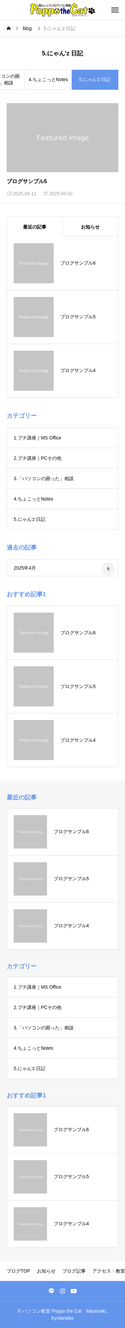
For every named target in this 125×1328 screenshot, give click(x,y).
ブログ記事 (74, 1271)
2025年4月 (25, 568)
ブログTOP (18, 1271)
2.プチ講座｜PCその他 (37, 458)
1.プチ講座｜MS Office (37, 437)
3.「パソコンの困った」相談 (44, 478)
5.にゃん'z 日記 (29, 519)
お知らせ (46, 1271)
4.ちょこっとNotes (48, 79)
